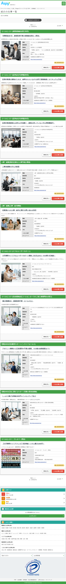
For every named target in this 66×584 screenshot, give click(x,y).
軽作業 (41, 533)
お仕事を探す (32, 516)
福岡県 (35, 527)
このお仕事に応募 (58, 67)
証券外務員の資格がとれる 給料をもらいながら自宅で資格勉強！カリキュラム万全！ (32, 79)
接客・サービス (36, 533)
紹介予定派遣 (7, 544)
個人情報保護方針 (32, 579)
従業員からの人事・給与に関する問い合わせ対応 (19, 210)
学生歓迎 (45, 550)
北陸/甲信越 (13, 538)
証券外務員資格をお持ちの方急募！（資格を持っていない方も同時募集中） (28, 123)
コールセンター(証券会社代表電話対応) (15, 75)
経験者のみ (50, 550)
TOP (15, 579)
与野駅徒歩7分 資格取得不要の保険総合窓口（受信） (21, 36)
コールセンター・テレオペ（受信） (13, 439)
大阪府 (31, 527)
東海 (18, 538)
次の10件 (59, 25)
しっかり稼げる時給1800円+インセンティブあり (19, 396)
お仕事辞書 (37, 555)
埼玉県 (10, 527)
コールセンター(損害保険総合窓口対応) (15, 31)
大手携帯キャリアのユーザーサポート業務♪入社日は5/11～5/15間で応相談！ (29, 256)
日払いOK (4, 550)
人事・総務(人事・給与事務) (11, 206)
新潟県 (23, 527)
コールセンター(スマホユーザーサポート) (15, 251)
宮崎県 (38, 527)
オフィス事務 (5, 533)
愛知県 (27, 527)
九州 (24, 538)
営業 (10, 533)
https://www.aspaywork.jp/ (40, 190)
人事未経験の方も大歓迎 (10, 167)
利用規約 (25, 579)
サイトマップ (49, 579)
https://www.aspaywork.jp (36, 59)
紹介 (12, 544)
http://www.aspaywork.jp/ (35, 423)
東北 (6, 538)
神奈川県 (19, 527)
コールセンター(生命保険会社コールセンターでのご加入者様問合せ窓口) (26, 296)
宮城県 (7, 527)
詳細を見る (46, 67)
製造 (45, 533)
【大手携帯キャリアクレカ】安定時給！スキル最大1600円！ (23, 444)
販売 (31, 533)
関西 (21, 538)
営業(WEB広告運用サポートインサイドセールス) (18, 344)
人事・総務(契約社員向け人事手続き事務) (15, 162)
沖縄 (27, 538)
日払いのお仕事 (33, 494)
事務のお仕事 (33, 502)
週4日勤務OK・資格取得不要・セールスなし (17, 301)
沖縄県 (42, 527)
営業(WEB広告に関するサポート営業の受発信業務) (19, 392)
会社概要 (20, 579)
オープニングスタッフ (32, 550)
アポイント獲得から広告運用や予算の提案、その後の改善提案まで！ (26, 348)
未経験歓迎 (9, 550)
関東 (9, 538)
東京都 (14, 527)
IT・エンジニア (14, 533)
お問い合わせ (41, 579)
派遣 (3, 544)
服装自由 (15, 550)
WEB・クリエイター (24, 533)
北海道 (3, 527)
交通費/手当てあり (22, 550)
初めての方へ (5, 555)
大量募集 (40, 550)
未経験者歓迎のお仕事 (33, 498)
